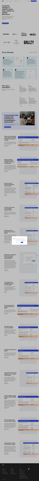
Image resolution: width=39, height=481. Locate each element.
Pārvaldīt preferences (18, 242)
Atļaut (22, 242)
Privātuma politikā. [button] (23, 240)
